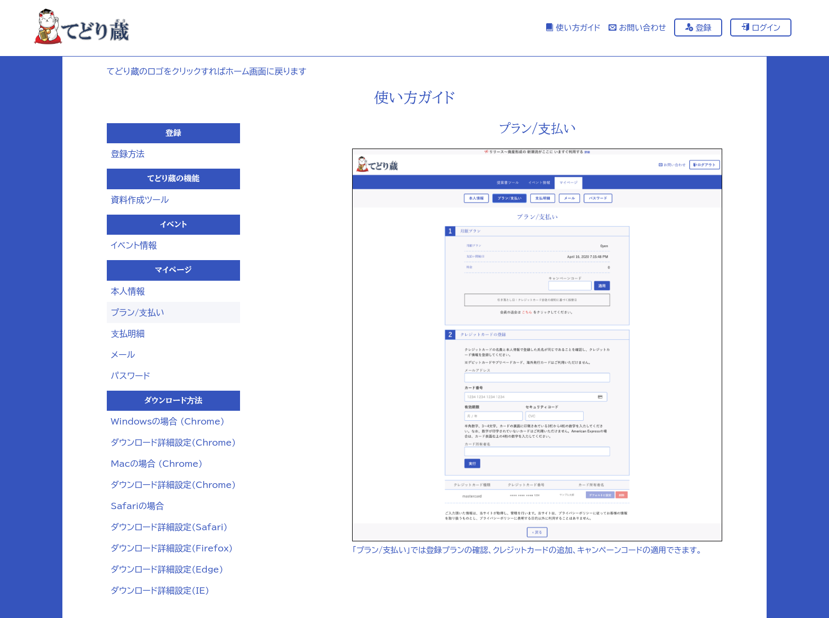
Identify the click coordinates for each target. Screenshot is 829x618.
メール (123, 354)
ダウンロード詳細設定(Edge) (167, 569)
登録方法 (128, 154)
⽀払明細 (128, 333)
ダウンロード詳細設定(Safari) (169, 527)
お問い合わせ (637, 28)
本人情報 (128, 291)
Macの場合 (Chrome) (157, 463)
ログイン (760, 27)
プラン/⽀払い (137, 312)
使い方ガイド (573, 28)
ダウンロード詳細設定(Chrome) (173, 442)
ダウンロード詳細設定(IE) (160, 590)
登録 (698, 27)
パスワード (131, 376)
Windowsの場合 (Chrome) (168, 421)
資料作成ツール (140, 200)
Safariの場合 (137, 506)
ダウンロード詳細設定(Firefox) (172, 548)
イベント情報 (134, 245)
